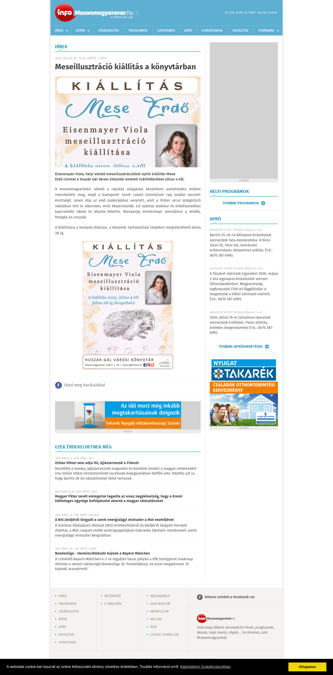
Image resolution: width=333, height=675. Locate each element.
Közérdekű (112, 596)
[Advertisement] (244, 110)
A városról (113, 603)
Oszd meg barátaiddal (84, 385)
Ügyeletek (240, 30)
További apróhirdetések (241, 347)
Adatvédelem (160, 603)
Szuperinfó (166, 30)
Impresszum (159, 611)
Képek (80, 30)
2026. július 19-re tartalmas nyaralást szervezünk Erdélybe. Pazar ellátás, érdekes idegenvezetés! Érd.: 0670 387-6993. (241, 325)
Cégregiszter (108, 30)
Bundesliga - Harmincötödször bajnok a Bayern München (102, 553)
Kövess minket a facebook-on (230, 597)
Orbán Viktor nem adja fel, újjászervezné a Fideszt (97, 463)
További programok (241, 203)
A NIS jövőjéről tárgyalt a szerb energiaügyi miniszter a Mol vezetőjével (114, 520)
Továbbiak (266, 30)
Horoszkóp (67, 642)
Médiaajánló (160, 596)
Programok (138, 30)
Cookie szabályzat (164, 634)
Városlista (137, 13)
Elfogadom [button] (307, 667)
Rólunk (156, 619)
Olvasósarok (212, 30)
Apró (188, 30)
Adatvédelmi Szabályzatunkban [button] (205, 667)
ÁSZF (153, 627)
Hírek (59, 30)
